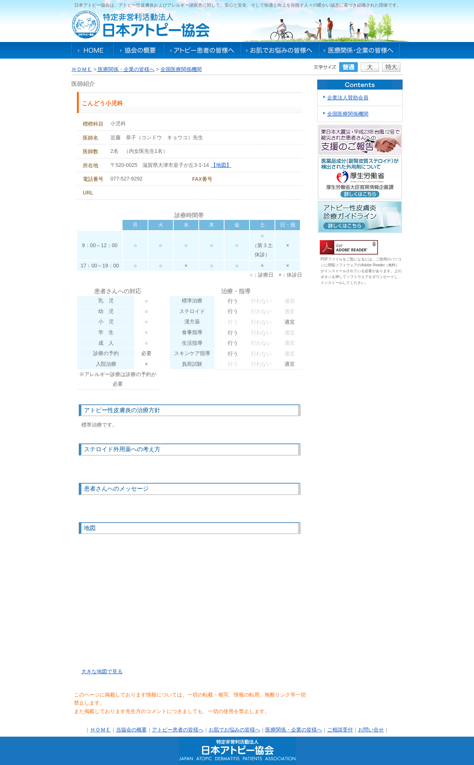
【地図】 (221, 165)
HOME (92, 50)
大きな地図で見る (102, 671)
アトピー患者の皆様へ (203, 50)
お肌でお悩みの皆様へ (280, 50)
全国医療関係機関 (181, 69)
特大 (391, 67)
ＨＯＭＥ (81, 69)
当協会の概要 (131, 730)
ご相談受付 (340, 730)
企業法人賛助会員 (347, 98)
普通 (348, 67)
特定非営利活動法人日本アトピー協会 (140, 24)
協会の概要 (139, 50)
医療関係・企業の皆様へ (359, 50)
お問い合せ (371, 730)
